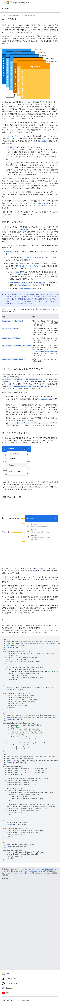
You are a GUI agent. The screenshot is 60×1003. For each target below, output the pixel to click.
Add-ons (5, 8)
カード (23, 27)
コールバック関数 (42, 252)
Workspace (19, 2)
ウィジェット (43, 234)
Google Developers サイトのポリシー (19, 873)
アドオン (24, 15)
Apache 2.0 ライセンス (36, 871)
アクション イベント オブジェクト (29, 266)
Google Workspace (13, 15)
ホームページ (30, 102)
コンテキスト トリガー (18, 136)
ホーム (4, 15)
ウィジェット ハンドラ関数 (31, 258)
